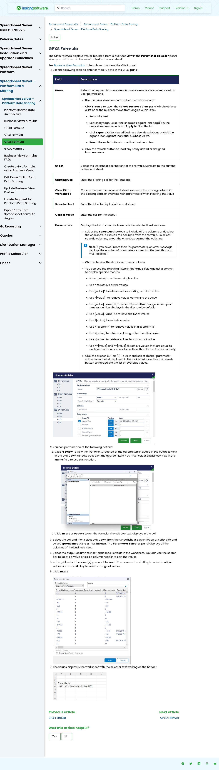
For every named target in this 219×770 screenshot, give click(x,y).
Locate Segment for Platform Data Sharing (20, 201)
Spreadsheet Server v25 (63, 24)
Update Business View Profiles (19, 190)
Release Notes (11, 39)
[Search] (90, 8)
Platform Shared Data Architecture (19, 112)
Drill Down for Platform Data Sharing (20, 179)
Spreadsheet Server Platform (16, 69)
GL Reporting (10, 226)
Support (165, 8)
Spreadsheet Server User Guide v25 (16, 27)
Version (182, 8)
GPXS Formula (14, 142)
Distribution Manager (17, 244)
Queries (6, 235)
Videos (149, 8)
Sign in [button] (198, 8)
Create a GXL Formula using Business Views (19, 168)
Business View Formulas (69, 65)
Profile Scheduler (14, 253)
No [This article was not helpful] (66, 736)
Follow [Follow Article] (54, 37)
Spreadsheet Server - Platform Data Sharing (111, 24)
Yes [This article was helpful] (54, 736)
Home (136, 8)
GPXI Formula (57, 718)
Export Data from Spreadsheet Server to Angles (19, 214)
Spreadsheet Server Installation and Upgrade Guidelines (16, 53)
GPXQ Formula (169, 718)
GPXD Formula (14, 128)
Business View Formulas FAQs (21, 158)
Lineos (5, 263)
